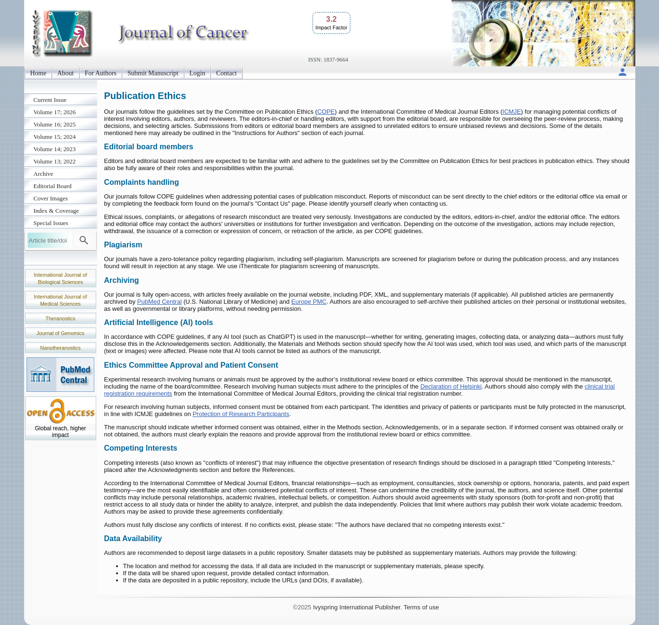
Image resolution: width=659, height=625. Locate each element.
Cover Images (51, 198)
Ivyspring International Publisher (356, 607)
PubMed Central (159, 301)
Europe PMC (308, 301)
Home (38, 73)
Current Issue (50, 99)
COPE (326, 111)
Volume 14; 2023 (55, 149)
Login (197, 73)
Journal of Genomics (60, 333)
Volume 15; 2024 (55, 136)
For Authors (101, 73)
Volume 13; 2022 (55, 161)
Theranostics (60, 318)
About (65, 73)
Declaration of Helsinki (450, 386)
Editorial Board (53, 186)
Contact (226, 73)
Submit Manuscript (153, 73)
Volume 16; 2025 (55, 124)
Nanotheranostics (60, 348)
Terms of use (421, 607)
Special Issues (51, 222)
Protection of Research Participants (241, 413)
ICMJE (512, 111)
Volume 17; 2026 (55, 112)
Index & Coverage (56, 210)
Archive (44, 173)
